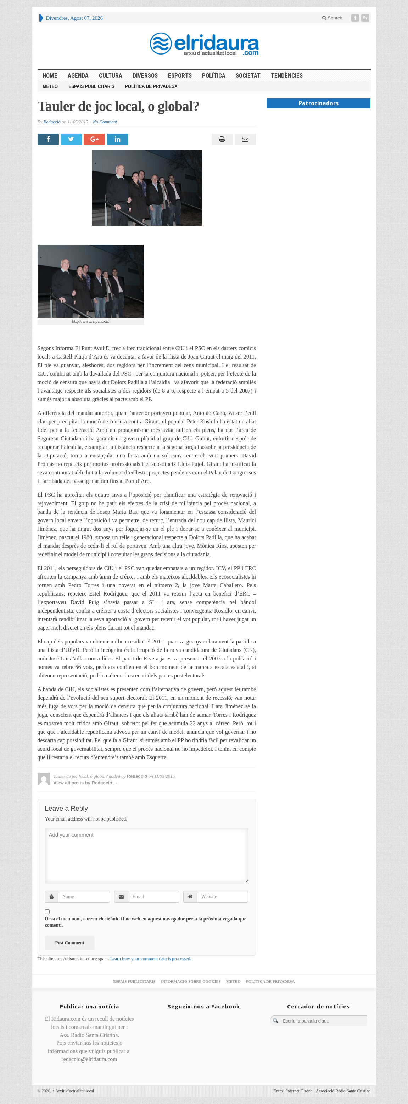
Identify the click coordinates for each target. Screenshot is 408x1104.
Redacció (51, 121)
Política (213, 75)
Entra (278, 1090)
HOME (50, 75)
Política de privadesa (151, 86)
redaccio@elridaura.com (89, 1059)
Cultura (110, 75)
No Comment (105, 121)
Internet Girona (299, 1090)
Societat (248, 75)
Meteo (50, 86)
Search (332, 18)
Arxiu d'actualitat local (73, 1090)
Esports (180, 75)
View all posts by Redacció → (86, 782)
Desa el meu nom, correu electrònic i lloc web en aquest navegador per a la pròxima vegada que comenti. (146, 922)
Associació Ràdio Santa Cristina (343, 1090)
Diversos (145, 75)
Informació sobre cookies (191, 981)
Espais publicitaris (91, 86)
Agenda (78, 75)
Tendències (287, 75)
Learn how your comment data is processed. (150, 958)
